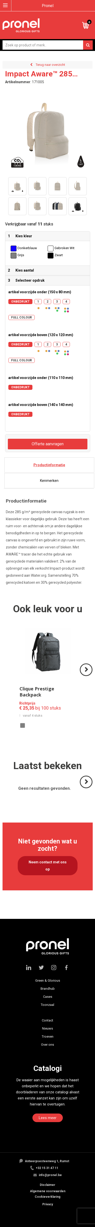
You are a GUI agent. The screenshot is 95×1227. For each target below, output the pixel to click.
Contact (47, 1020)
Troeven (47, 1036)
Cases (47, 997)
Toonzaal (47, 1005)
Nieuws (47, 1028)
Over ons (47, 1044)
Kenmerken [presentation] (49, 481)
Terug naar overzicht (50, 65)
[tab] (49, 465)
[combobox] (48, 45)
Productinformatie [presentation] (49, 465)
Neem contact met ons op (48, 865)
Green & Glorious (47, 980)
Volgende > (86, 675)
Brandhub (48, 988)
